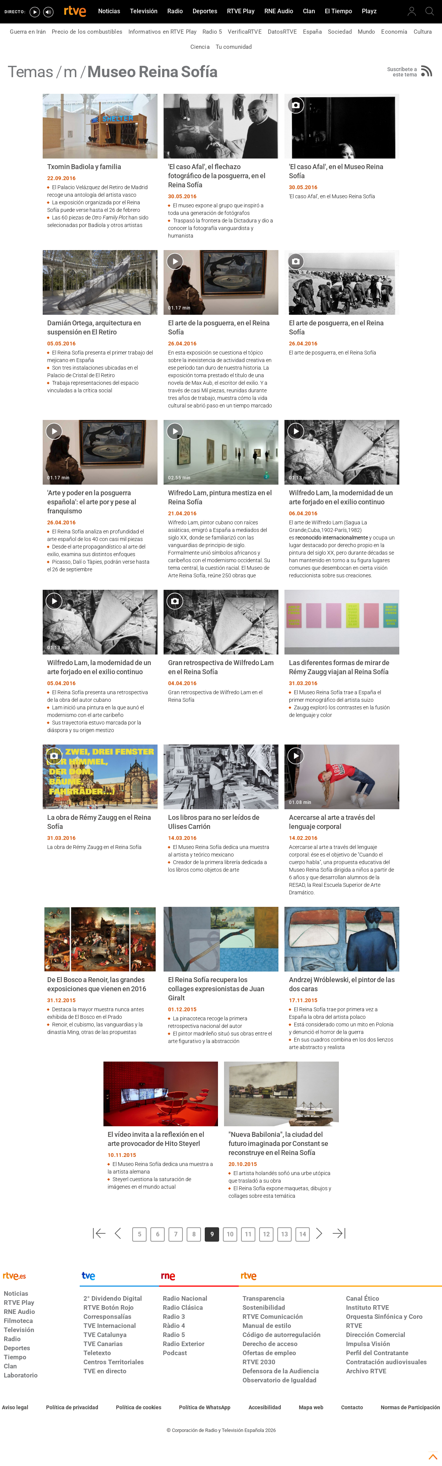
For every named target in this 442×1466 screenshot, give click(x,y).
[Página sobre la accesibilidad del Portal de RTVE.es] (265, 1408)
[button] (99, 1233)
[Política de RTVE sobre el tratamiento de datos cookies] (138, 1408)
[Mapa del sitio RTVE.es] (311, 1408)
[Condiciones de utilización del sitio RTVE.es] (15, 1408)
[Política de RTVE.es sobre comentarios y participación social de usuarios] (410, 1408)
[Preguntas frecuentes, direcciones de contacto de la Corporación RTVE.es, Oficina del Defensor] (352, 1408)
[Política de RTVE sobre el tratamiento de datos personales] (72, 1408)
